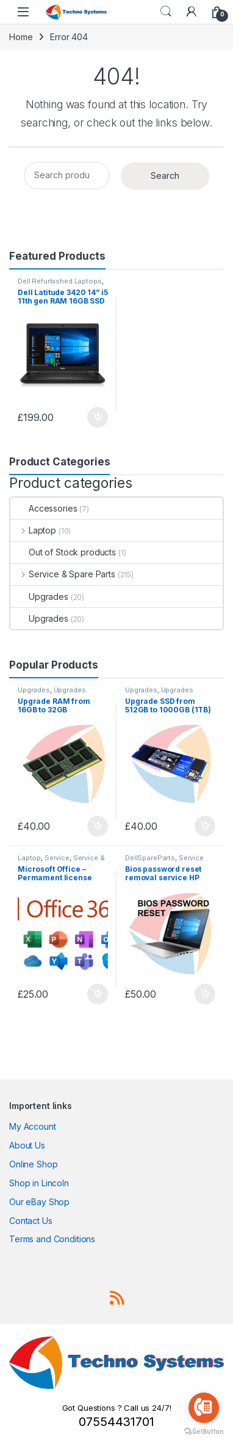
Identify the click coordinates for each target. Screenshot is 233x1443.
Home (20, 37)
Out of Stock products (63, 552)
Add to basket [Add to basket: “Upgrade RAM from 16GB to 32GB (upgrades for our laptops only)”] (97, 826)
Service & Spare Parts (62, 574)
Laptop (33, 530)
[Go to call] (203, 1408)
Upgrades (39, 596)
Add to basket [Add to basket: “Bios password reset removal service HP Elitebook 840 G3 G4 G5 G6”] (205, 994)
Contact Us (30, 1220)
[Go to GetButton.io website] (203, 1430)
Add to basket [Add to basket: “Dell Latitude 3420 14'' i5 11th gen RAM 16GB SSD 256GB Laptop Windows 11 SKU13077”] (97, 417)
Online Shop (33, 1164)
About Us (27, 1145)
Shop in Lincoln (39, 1183)
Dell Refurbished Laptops (60, 281)
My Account (32, 1126)
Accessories (43, 508)
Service (57, 858)
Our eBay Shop (39, 1202)
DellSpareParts (150, 858)
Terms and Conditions (52, 1239)
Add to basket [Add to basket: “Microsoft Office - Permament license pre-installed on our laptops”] (97, 994)
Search (166, 11)
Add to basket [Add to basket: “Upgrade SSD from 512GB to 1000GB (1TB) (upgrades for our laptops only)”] (205, 826)
